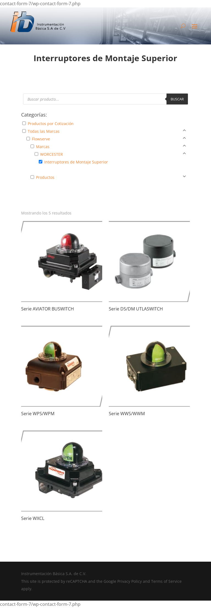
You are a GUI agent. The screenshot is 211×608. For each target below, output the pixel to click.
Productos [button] (45, 177)
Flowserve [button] (41, 139)
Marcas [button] (42, 146)
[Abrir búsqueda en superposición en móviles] (105, 99)
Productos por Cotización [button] (51, 123)
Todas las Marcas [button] (44, 131)
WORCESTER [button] (51, 154)
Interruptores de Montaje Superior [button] (76, 162)
